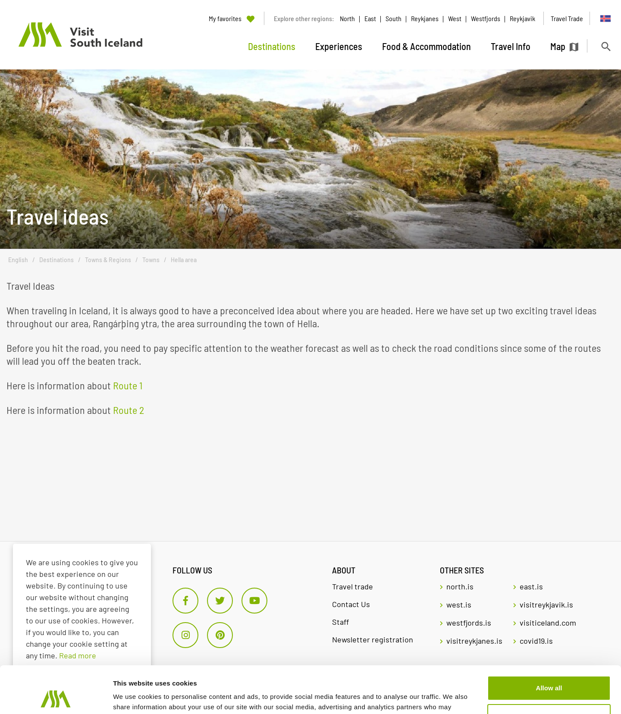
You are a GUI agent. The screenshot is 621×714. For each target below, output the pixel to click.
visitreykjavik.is (546, 604)
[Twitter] (220, 601)
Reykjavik (522, 18)
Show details (133, 697)
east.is (531, 586)
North (347, 18)
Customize (549, 672)
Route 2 (128, 410)
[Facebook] (185, 601)
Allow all (549, 644)
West (454, 18)
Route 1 (127, 385)
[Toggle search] (606, 46)
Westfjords (485, 18)
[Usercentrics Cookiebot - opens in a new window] (56, 697)
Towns (151, 259)
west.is (458, 604)
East (370, 18)
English (18, 259)
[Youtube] (254, 601)
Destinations (56, 259)
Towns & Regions (108, 259)
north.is (460, 586)
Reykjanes (425, 18)
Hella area (184, 259)
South (393, 18)
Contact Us (351, 604)
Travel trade (352, 586)
